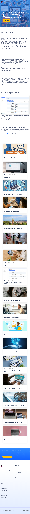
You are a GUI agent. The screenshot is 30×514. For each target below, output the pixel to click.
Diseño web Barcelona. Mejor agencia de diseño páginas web (14, 229)
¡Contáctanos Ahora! (7, 456)
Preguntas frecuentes (18, 474)
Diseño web (2, 483)
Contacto (16, 477)
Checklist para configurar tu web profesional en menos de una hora (14, 176)
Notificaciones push (4, 490)
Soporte (2, 493)
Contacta (7, 20)
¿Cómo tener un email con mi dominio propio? (13, 388)
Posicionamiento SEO (4, 488)
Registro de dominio (4, 495)
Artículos (5, 174)
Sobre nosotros (17, 470)
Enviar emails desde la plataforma (11, 334)
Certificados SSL (3, 497)
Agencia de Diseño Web (9, 246)
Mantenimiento (3, 486)
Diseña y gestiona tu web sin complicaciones (20, 468)
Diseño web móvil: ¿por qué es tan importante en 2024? (14, 371)
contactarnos (7, 133)
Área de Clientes (22, 1)
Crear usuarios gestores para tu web (11, 317)
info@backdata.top (3, 502)
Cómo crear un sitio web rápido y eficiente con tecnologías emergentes (13, 352)
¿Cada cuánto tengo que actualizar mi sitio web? (14, 405)
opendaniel (27, 510)
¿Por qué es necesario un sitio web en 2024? (13, 422)
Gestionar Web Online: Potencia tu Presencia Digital (13, 283)
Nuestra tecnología (18, 472)
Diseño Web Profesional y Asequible (11, 211)
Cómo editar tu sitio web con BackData (12, 300)
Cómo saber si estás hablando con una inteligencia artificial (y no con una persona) (14, 158)
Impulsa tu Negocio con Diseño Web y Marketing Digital (14, 264)
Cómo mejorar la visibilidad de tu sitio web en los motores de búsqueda (14, 440)
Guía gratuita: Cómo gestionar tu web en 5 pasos (14, 194)
